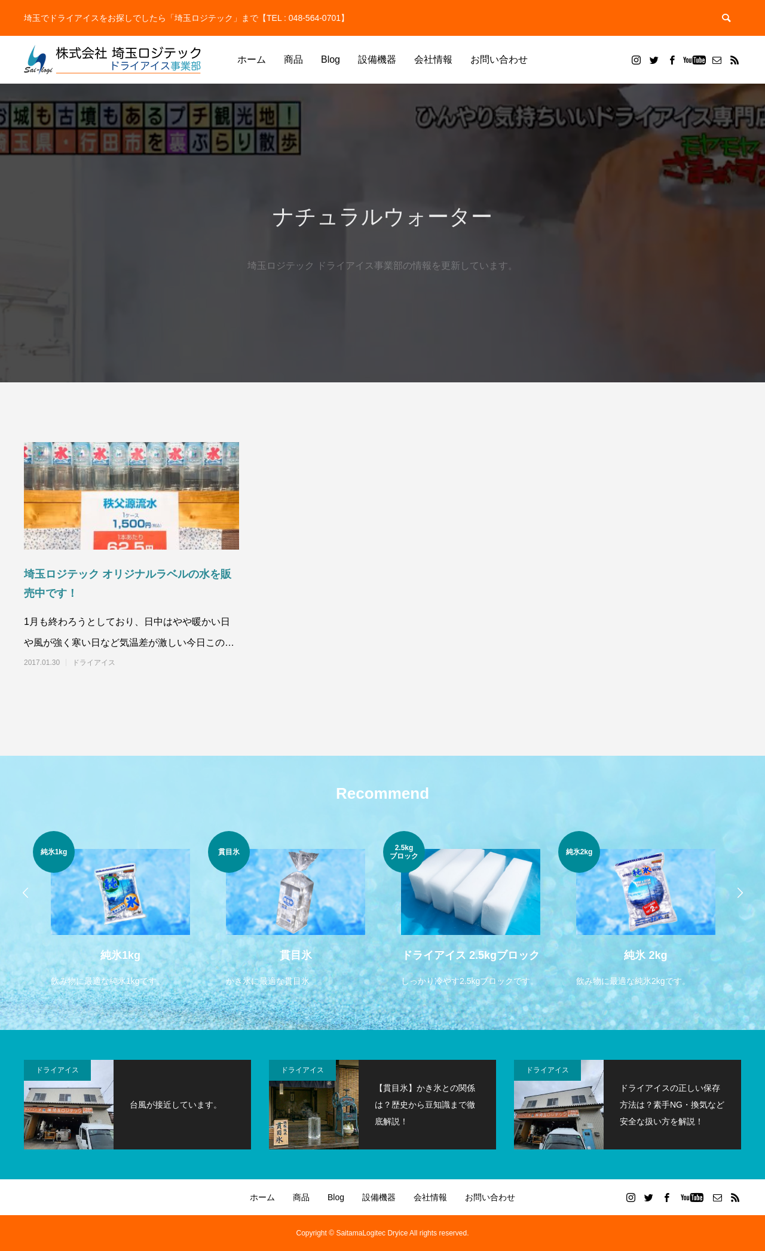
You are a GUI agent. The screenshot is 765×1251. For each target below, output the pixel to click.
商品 (293, 59)
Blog (330, 59)
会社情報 (433, 59)
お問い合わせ (499, 59)
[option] (120, 910)
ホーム (251, 59)
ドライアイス (93, 662)
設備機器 (377, 59)
